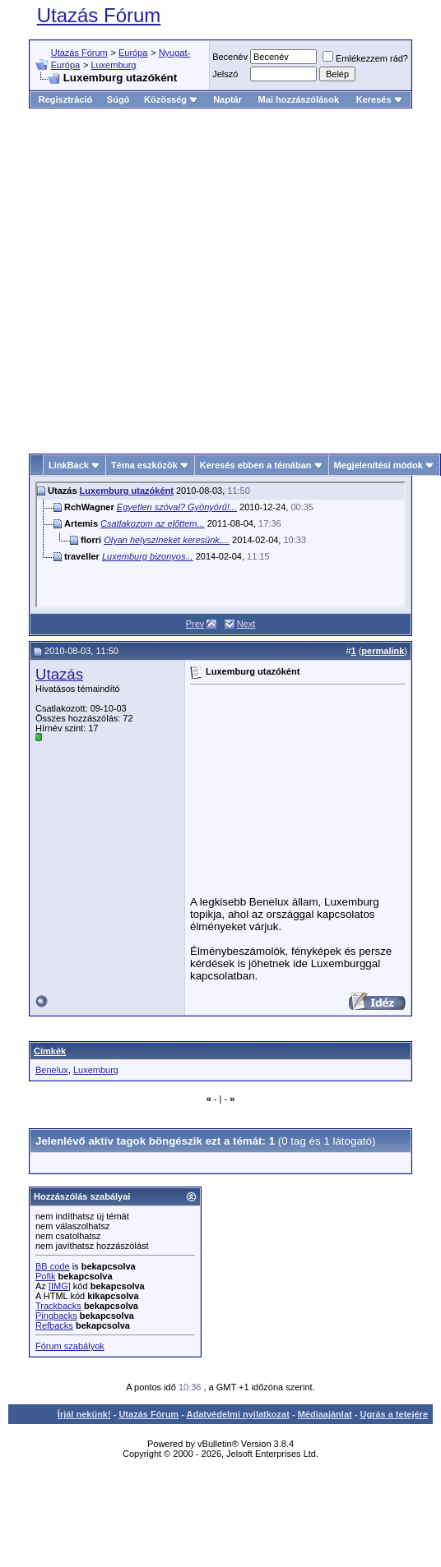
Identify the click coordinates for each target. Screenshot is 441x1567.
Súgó (118, 99)
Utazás (59, 674)
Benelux (51, 1070)
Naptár (227, 99)
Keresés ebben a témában (256, 465)
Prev (195, 624)
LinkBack (69, 465)
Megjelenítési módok (378, 465)
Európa (132, 53)
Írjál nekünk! (84, 1414)
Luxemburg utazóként (127, 490)
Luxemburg (113, 65)
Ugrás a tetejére (394, 1414)
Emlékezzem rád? (365, 58)
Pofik (45, 1276)
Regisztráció (65, 99)
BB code (52, 1266)
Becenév (230, 57)
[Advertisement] (154, 275)
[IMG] (60, 1286)
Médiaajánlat (325, 1414)
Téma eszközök (144, 465)
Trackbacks (58, 1306)
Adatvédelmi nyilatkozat (238, 1414)
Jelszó (225, 74)
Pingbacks (56, 1315)
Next (246, 624)
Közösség (171, 99)
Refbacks (54, 1325)
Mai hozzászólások (298, 99)
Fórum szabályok (69, 1346)
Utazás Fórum (99, 15)
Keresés (379, 99)
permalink (382, 651)
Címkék (50, 1051)
